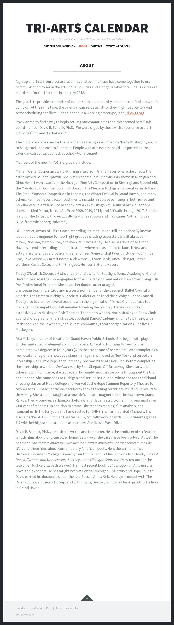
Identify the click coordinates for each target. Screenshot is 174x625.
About (83, 46)
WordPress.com (25, 615)
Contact (96, 46)
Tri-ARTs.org (134, 112)
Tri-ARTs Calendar (87, 27)
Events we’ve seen (118, 46)
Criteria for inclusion (59, 46)
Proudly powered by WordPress (34, 608)
